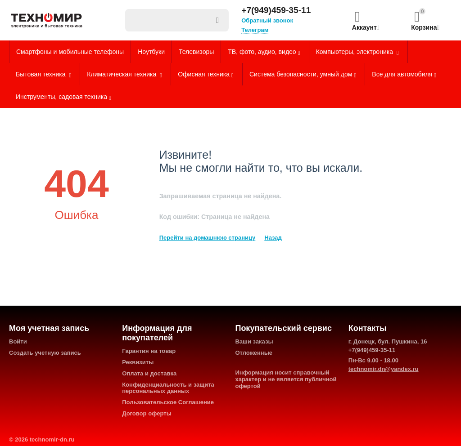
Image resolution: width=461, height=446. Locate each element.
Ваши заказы (254, 341)
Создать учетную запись (45, 352)
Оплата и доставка (149, 373)
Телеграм (254, 30)
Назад (273, 237)
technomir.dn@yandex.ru (383, 369)
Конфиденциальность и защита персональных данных (168, 388)
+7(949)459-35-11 (276, 10)
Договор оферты (147, 413)
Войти (18, 341)
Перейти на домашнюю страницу (207, 237)
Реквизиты (138, 362)
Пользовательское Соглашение (168, 402)
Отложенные (253, 352)
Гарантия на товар (149, 351)
